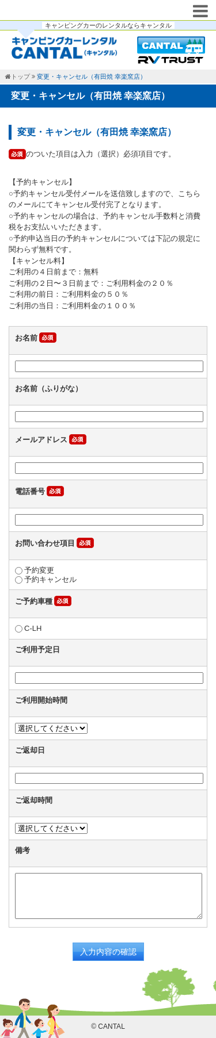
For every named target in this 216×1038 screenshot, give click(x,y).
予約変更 (34, 570)
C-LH (28, 628)
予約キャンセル (46, 579)
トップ (20, 76)
